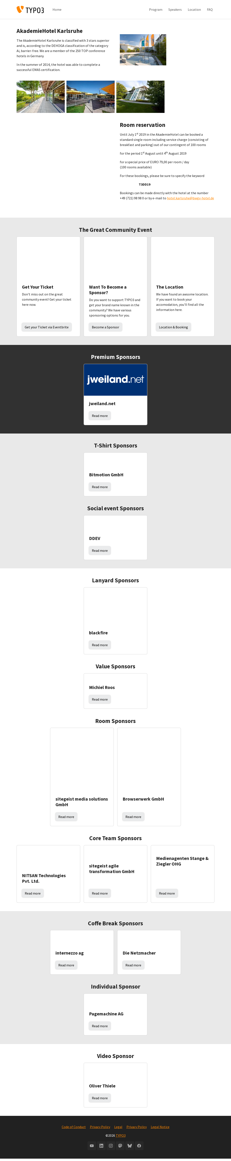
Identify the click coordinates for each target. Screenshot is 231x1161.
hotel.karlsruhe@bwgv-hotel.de (190, 200)
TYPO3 (121, 1138)
